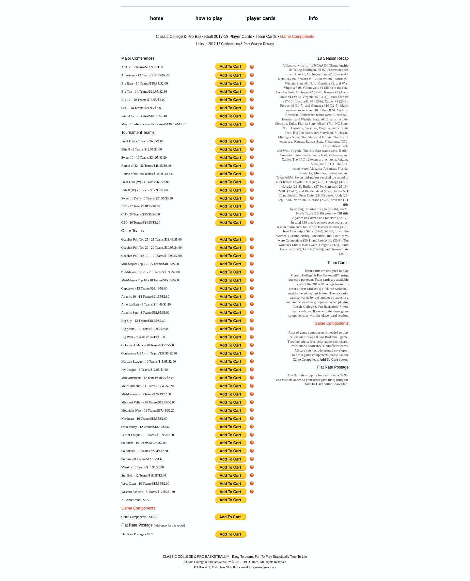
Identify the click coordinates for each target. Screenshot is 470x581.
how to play (209, 18)
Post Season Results (258, 44)
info (313, 18)
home (156, 18)
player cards (261, 18)
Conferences (230, 44)
